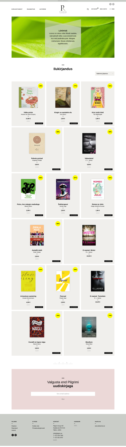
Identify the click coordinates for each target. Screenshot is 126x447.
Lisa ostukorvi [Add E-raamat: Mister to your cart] (108, 262)
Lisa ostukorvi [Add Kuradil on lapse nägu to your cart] (56, 354)
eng (113, 9)
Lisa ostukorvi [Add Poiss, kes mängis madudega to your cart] (39, 216)
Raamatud (31, 9)
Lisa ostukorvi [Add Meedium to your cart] (108, 354)
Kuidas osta (35, 427)
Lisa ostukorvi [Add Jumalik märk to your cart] (56, 262)
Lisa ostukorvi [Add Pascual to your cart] (73, 308)
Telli (63, 400)
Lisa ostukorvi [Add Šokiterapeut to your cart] (73, 216)
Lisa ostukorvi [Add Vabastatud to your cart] (108, 170)
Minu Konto (103, 9)
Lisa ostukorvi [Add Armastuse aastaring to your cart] (39, 308)
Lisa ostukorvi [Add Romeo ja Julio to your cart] (108, 216)
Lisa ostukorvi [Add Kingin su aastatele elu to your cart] (73, 124)
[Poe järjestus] (104, 75)
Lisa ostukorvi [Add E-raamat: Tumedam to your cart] (108, 308)
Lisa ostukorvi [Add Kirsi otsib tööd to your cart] (108, 124)
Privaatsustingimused (38, 429)
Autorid (43, 9)
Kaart (55, 441)
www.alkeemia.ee (100, 427)
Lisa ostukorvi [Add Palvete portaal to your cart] (56, 170)
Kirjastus (14, 427)
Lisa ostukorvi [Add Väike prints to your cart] (39, 124)
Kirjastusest (17, 9)
